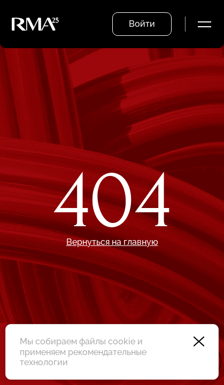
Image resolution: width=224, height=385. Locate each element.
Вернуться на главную (112, 242)
